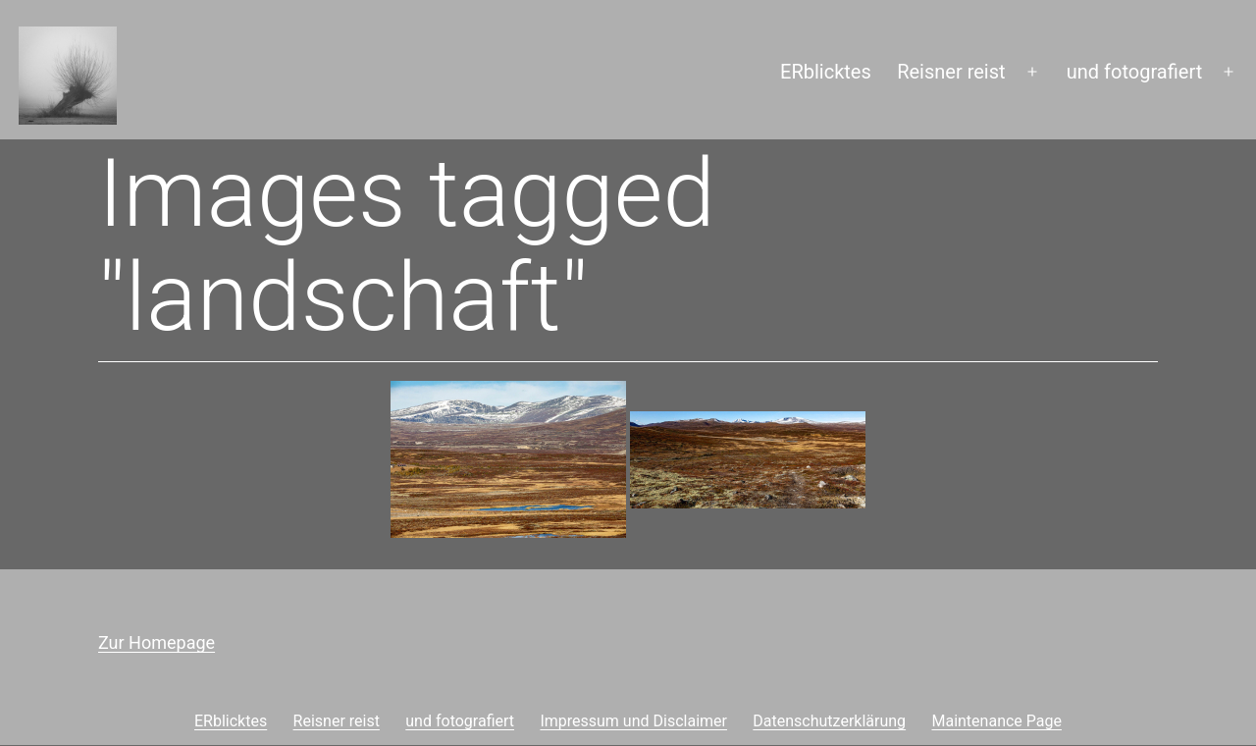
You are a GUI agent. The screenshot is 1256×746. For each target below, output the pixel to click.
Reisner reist (951, 71)
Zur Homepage (156, 642)
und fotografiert (1134, 71)
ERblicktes (825, 71)
